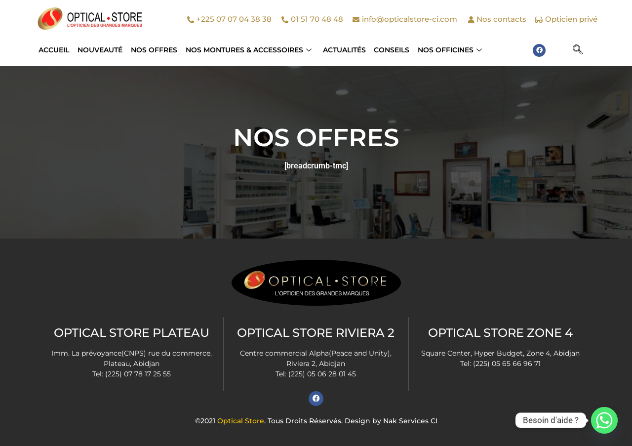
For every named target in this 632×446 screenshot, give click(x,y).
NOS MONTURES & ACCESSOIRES (247, 49)
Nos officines (447, 49)
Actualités (342, 49)
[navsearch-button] (578, 50)
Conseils (389, 49)
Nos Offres (153, 49)
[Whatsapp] (604, 420)
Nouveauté (99, 49)
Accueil (54, 49)
